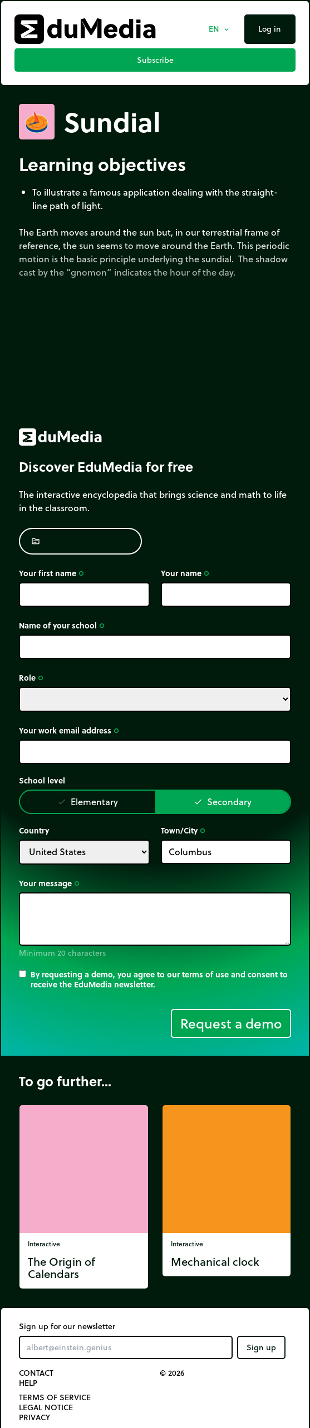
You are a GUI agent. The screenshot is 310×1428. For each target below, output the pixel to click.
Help (28, 1383)
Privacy (34, 1417)
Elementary (87, 801)
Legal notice (46, 1407)
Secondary (223, 801)
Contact (36, 1373)
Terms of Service (55, 1397)
